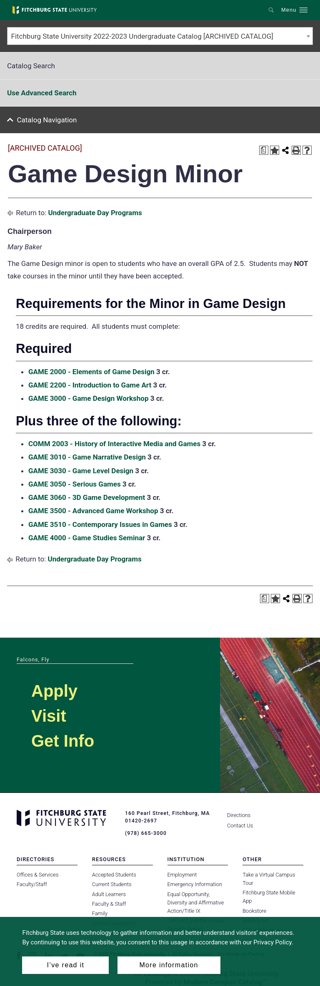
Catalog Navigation (47, 120)
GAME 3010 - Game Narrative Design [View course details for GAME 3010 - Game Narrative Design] (87, 457)
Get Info (62, 741)
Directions (238, 815)
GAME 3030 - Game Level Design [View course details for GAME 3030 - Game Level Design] (80, 471)
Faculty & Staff (109, 904)
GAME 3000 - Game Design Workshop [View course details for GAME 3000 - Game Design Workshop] (88, 398)
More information (168, 965)
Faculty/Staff (32, 884)
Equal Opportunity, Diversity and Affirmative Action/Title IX (196, 902)
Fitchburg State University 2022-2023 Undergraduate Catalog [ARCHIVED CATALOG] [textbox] (142, 36)
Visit (48, 716)
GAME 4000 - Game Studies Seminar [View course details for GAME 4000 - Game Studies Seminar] (86, 538)
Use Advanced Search (41, 93)
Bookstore (254, 911)
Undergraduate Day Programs (95, 213)
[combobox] (160, 36)
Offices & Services (37, 875)
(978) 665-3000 (146, 833)
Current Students (112, 884)
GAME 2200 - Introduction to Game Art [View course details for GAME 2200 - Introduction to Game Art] (89, 385)
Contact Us (240, 825)
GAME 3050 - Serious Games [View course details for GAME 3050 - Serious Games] (74, 484)
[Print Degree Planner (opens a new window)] (263, 150)
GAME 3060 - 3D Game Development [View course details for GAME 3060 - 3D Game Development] (86, 497)
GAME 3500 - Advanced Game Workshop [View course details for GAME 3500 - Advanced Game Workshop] (93, 511)
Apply (54, 691)
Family (100, 913)
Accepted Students (114, 875)
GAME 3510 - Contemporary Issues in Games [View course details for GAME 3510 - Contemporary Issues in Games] (100, 524)
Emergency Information (195, 884)
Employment (182, 875)
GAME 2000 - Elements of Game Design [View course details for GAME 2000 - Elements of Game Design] (91, 372)
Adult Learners (109, 894)
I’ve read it (66, 965)
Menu (288, 10)
